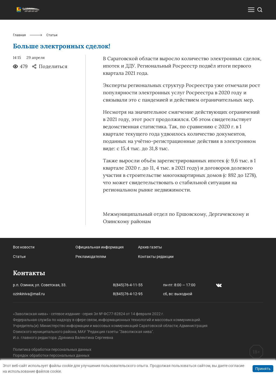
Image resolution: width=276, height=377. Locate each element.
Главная (19, 35)
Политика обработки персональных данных (52, 349)
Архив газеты (150, 247)
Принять (263, 368)
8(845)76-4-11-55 (128, 285)
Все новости (23, 247)
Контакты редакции (156, 256)
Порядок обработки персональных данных (51, 355)
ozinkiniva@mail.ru (29, 294)
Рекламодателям (90, 256)
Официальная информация (99, 247)
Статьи (19, 256)
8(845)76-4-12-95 (128, 294)
